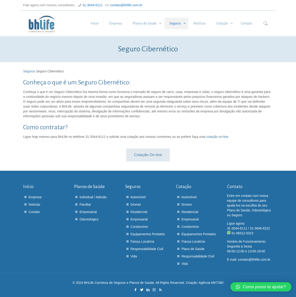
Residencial (138, 212)
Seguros (29, 71)
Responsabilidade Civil (146, 249)
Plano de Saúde (193, 249)
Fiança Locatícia (142, 241)
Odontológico (89, 219)
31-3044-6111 (93, 5)
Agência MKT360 (211, 283)
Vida (133, 256)
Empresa (35, 197)
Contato (34, 212)
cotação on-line (217, 137)
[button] (260, 286)
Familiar (85, 204)
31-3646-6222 (260, 228)
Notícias (34, 204)
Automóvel (138, 197)
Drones (135, 204)
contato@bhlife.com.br (126, 5)
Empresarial (88, 212)
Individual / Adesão (93, 197)
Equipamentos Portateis (147, 234)
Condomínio (139, 227)
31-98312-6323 (242, 233)
